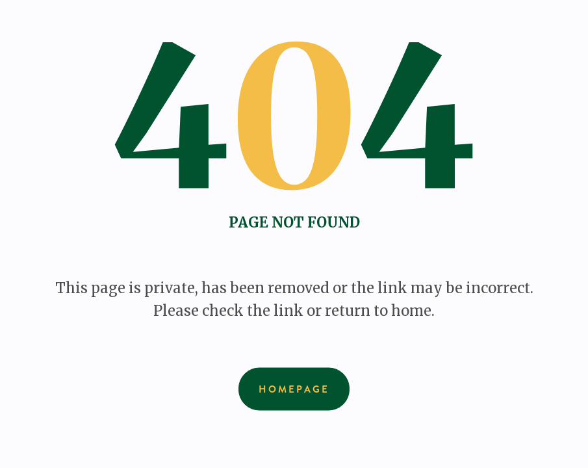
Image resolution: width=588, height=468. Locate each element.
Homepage (294, 389)
